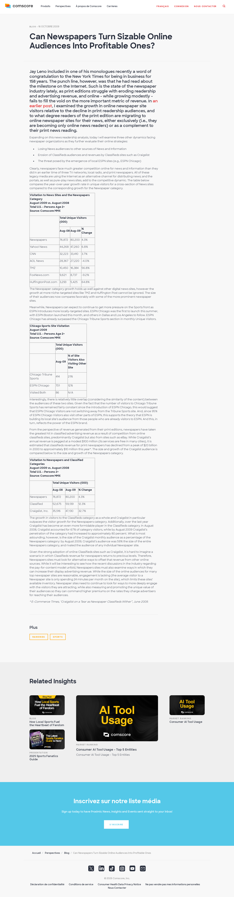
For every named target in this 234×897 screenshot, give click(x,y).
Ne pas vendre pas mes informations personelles (172, 883)
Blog (32, 26)
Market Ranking (87, 744)
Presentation (38, 752)
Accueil (36, 852)
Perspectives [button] (63, 6)
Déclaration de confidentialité (47, 883)
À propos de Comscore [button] (89, 6)
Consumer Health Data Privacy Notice (119, 883)
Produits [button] (45, 6)
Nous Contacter (117, 887)
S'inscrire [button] (116, 824)
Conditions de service (81, 883)
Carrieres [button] (112, 6)
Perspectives (52, 852)
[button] (162, 8)
